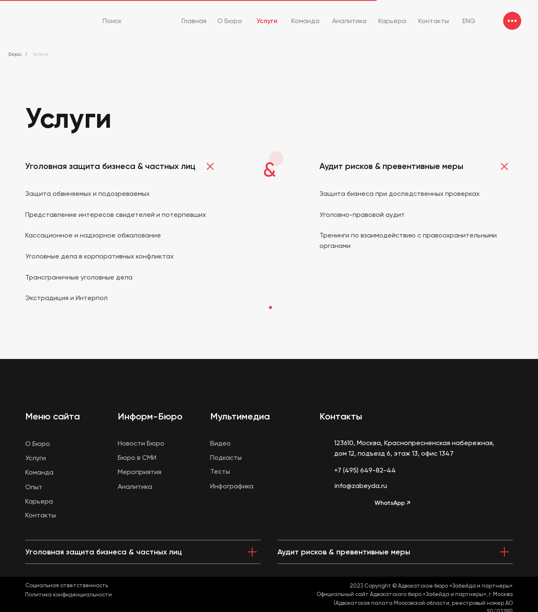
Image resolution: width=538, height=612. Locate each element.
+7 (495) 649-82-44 (365, 470)
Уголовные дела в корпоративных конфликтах (99, 256)
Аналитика (135, 487)
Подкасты (226, 458)
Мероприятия (139, 472)
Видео (220, 443)
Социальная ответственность (66, 585)
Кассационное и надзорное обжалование (93, 235)
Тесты (220, 471)
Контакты (340, 416)
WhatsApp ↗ (392, 502)
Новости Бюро (141, 443)
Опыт (33, 487)
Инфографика (231, 486)
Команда (39, 472)
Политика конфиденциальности (68, 594)
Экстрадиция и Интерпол (66, 298)
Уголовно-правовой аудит (362, 215)
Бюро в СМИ (137, 458)
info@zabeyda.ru (361, 486)
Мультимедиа (240, 416)
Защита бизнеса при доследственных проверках (399, 194)
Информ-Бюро (150, 416)
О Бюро (37, 444)
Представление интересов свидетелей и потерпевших (115, 215)
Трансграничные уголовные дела (78, 277)
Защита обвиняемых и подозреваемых (87, 194)
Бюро (14, 54)
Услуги (35, 458)
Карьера (39, 501)
